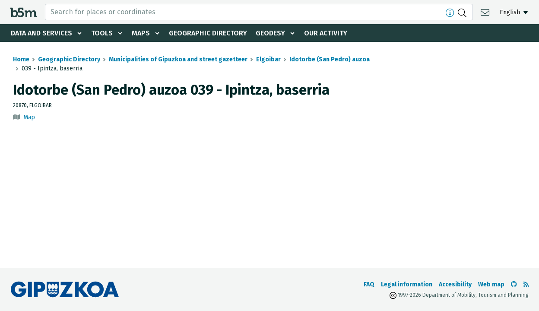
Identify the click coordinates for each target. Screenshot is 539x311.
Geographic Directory (208, 33)
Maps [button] (141, 33)
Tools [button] (102, 33)
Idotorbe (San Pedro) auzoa (329, 59)
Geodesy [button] (270, 33)
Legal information (406, 284)
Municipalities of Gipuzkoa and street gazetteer (178, 59)
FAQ (369, 284)
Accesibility (455, 284)
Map (29, 117)
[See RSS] (526, 284)
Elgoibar (268, 59)
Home (21, 59)
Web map (491, 284)
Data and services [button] (41, 33)
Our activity (325, 33)
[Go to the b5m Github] (514, 284)
